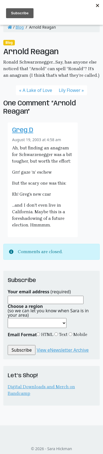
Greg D (22, 130)
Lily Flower (69, 90)
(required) (39, 292)
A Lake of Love (37, 90)
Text (63, 334)
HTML (46, 334)
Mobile (79, 334)
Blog (20, 27)
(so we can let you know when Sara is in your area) (48, 310)
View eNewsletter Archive (63, 350)
